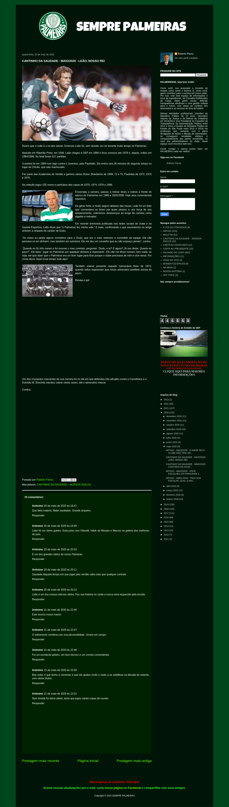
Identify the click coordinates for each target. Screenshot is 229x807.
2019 (166, 504)
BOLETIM (168, 235)
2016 (166, 517)
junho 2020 (172, 442)
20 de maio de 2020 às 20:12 (60, 589)
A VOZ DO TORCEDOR (175, 227)
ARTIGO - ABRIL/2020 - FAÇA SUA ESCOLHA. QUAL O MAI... (183, 479)
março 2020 (172, 490)
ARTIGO (167, 231)
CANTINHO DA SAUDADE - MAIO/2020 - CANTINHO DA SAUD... (186, 465)
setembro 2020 (174, 429)
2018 (166, 509)
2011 (166, 539)
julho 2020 (171, 438)
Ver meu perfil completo (186, 58)
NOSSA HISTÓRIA (172, 271)
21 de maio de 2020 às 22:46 (60, 609)
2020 (166, 412)
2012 (166, 534)
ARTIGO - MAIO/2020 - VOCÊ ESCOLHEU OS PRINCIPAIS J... (183, 472)
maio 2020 (171, 446)
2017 (166, 513)
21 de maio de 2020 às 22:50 (60, 670)
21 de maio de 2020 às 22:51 (60, 693)
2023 (166, 399)
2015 (166, 522)
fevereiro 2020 (173, 495)
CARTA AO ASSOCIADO (175, 245)
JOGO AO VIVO (171, 260)
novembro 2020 (174, 420)
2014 (166, 526)
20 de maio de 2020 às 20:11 (60, 569)
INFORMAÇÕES (171, 256)
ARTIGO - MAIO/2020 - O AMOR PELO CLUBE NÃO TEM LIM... (185, 451)
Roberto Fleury (186, 53)
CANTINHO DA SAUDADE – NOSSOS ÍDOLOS (64, 484)
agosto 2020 (172, 433)
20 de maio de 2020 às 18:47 (60, 505)
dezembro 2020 (174, 416)
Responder (38, 515)
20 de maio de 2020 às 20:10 (60, 549)
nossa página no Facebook (123, 787)
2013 (166, 530)
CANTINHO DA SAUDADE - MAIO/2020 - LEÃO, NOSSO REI (186, 458)
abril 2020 (171, 486)
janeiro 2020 (172, 499)
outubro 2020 (173, 425)
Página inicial (88, 761)
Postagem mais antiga (134, 761)
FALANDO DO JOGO (173, 252)
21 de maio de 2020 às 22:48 (60, 650)
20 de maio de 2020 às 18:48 (60, 526)
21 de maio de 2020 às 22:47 (60, 629)
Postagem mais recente (40, 761)
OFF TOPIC (169, 275)
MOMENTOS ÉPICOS (174, 263)
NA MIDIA (168, 267)
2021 (166, 408)
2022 (166, 404)
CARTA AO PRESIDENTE (176, 248)
